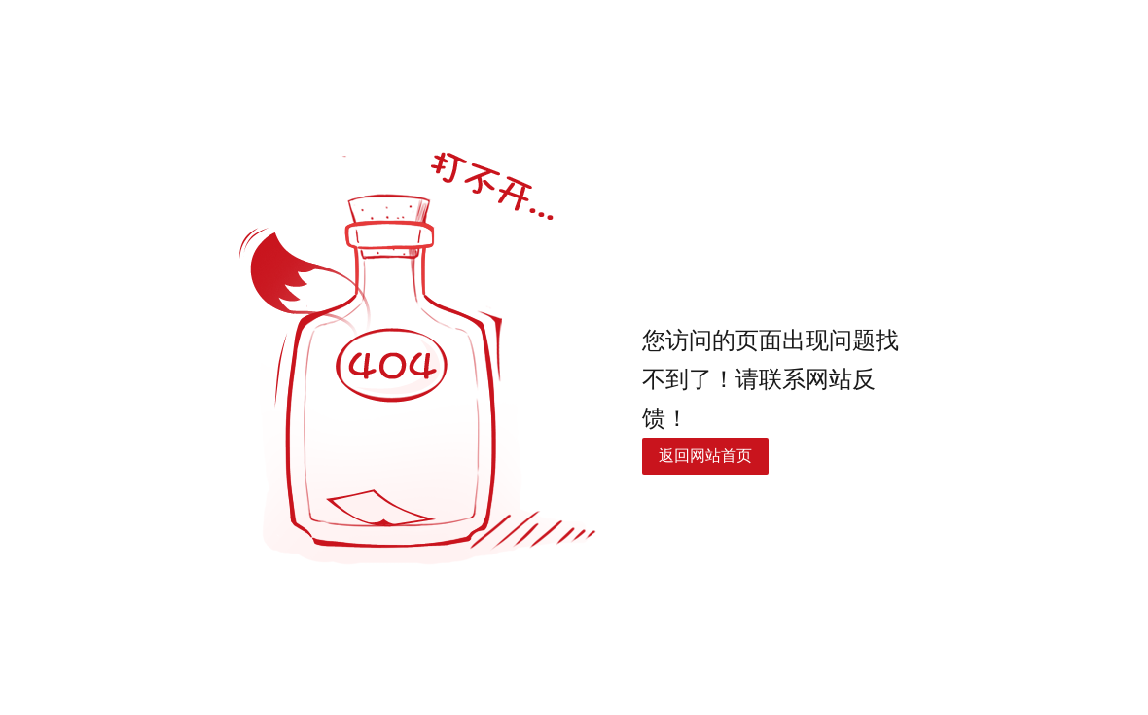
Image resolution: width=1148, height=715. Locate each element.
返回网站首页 (705, 455)
